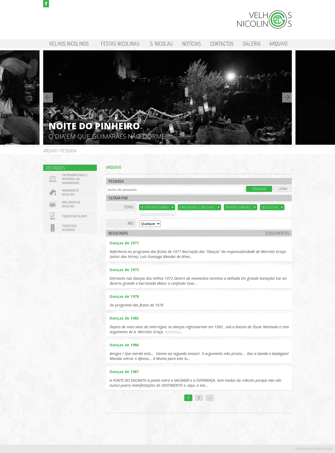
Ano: (130, 223)
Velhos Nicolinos (69, 43)
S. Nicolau (161, 43)
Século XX (272, 207)
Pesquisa (68, 150)
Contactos (222, 43)
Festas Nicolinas (120, 43)
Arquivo (278, 43)
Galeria (252, 43)
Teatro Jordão (240, 207)
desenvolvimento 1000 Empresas (313, 448)
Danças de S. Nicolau (199, 207)
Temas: (129, 207)
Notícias (191, 43)
